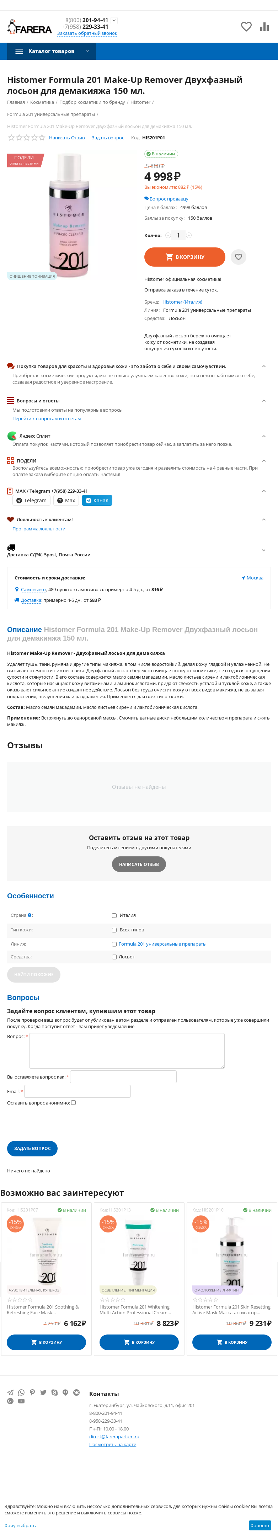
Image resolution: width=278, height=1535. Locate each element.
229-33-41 (85, 26)
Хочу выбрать (20, 1525)
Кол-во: (153, 235)
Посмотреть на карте (112, 1444)
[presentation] (61, 1123)
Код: (135, 137)
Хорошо (260, 1525)
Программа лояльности (38, 528)
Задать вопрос (108, 137)
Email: (13, 1091)
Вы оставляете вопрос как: (36, 1077)
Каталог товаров (53, 51)
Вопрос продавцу (166, 199)
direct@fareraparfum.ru (114, 1436)
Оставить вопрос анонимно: (38, 1103)
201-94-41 (86, 20)
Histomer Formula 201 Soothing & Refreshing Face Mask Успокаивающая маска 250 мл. (43, 1309)
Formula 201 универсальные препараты (163, 944)
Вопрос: (16, 1036)
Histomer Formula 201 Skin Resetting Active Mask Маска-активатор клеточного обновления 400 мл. (231, 1309)
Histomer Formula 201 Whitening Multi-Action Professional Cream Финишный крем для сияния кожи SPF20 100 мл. (138, 1309)
